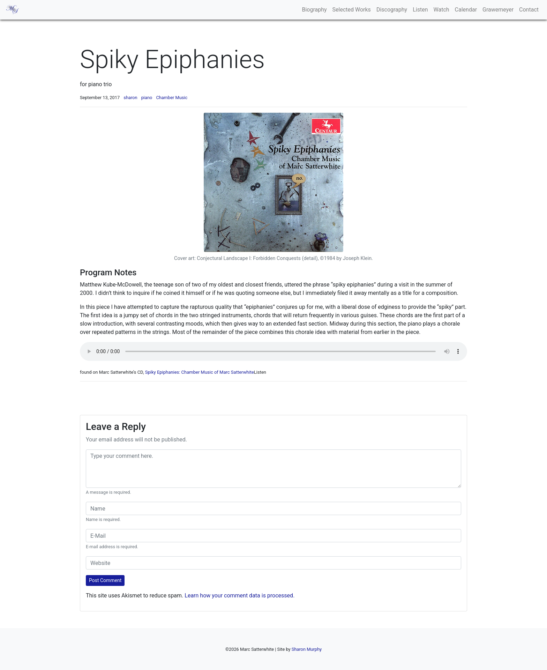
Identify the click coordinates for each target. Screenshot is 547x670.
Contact (529, 9)
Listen (420, 9)
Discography (391, 9)
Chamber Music (171, 97)
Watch (441, 9)
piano (146, 97)
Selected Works (351, 9)
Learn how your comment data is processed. (239, 595)
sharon (130, 97)
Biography (314, 9)
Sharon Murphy (307, 649)
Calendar (466, 9)
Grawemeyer (498, 9)
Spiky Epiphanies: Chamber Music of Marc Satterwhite (199, 372)
